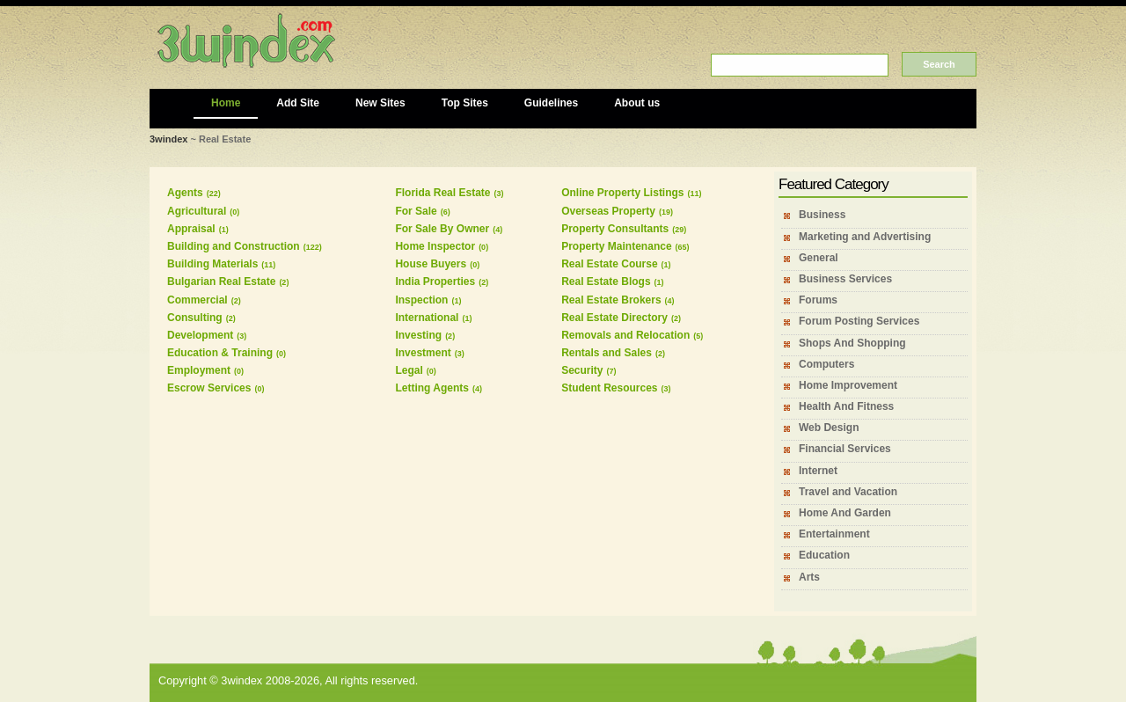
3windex (168, 139)
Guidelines (551, 103)
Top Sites (465, 103)
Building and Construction (233, 246)
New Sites (380, 103)
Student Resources (609, 388)
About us (637, 103)
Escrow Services (209, 388)
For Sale (415, 211)
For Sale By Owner (442, 229)
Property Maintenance (616, 246)
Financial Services (845, 448)
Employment (198, 370)
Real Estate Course (609, 264)
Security (582, 370)
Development (200, 335)
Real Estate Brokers (611, 300)
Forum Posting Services (859, 321)
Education (824, 555)
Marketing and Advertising (865, 236)
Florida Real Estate (442, 192)
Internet (818, 470)
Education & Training (220, 353)
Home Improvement (848, 385)
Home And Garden (845, 513)
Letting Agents (432, 388)
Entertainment (834, 534)
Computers (826, 364)
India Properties (435, 281)
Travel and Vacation (848, 492)
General (818, 258)
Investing (418, 335)
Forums (818, 300)
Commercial (197, 300)
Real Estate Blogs (605, 281)
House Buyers (430, 264)
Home (225, 103)
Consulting (195, 317)
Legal (408, 370)
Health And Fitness (846, 406)
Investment (422, 353)
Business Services (845, 279)
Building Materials (212, 264)
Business (822, 214)
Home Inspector (435, 246)
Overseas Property (608, 211)
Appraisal (191, 229)
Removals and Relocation (625, 335)
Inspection (421, 300)
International (426, 317)
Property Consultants (615, 229)
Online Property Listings (622, 192)
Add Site (297, 103)
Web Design (829, 427)
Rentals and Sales (606, 353)
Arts (809, 577)
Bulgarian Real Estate (221, 281)
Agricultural (196, 211)
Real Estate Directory (614, 317)
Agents (185, 192)
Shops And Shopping (852, 343)
